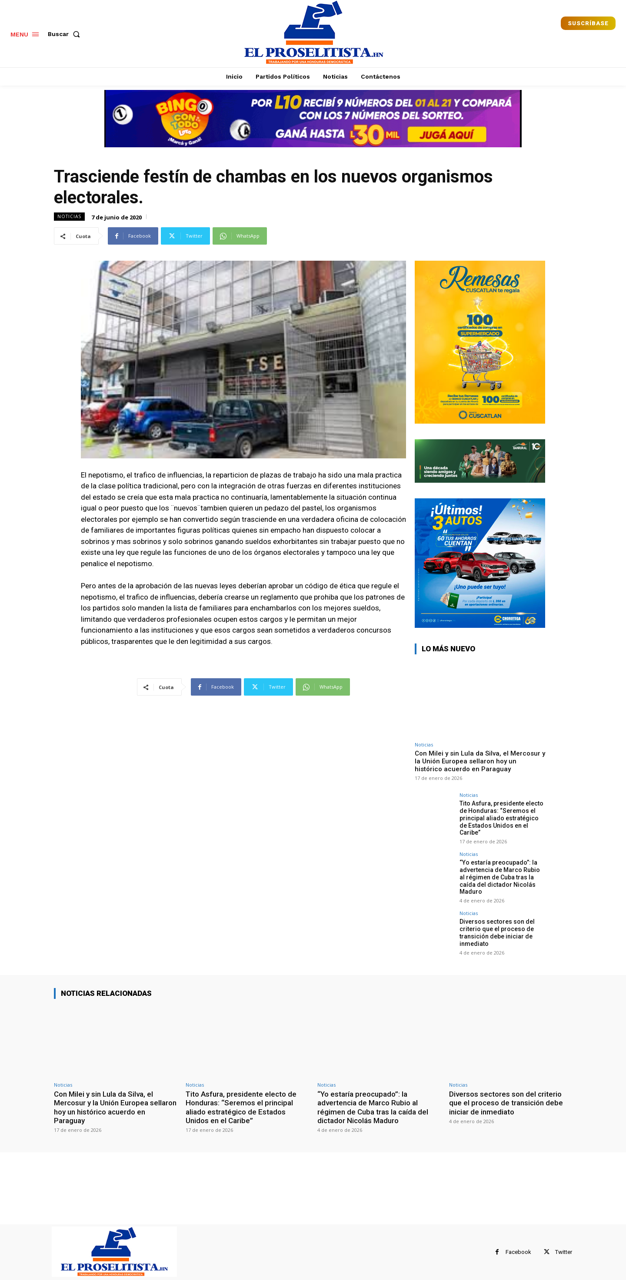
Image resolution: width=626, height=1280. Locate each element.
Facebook (518, 1252)
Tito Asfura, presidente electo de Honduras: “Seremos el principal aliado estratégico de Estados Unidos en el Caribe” (501, 818)
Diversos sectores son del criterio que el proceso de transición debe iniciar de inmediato (497, 932)
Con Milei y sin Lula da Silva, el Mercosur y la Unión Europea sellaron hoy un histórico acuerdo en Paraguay (480, 761)
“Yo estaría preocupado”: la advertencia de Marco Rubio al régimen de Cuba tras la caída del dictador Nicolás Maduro (500, 877)
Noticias (69, 216)
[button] (65, 34)
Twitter (563, 1252)
